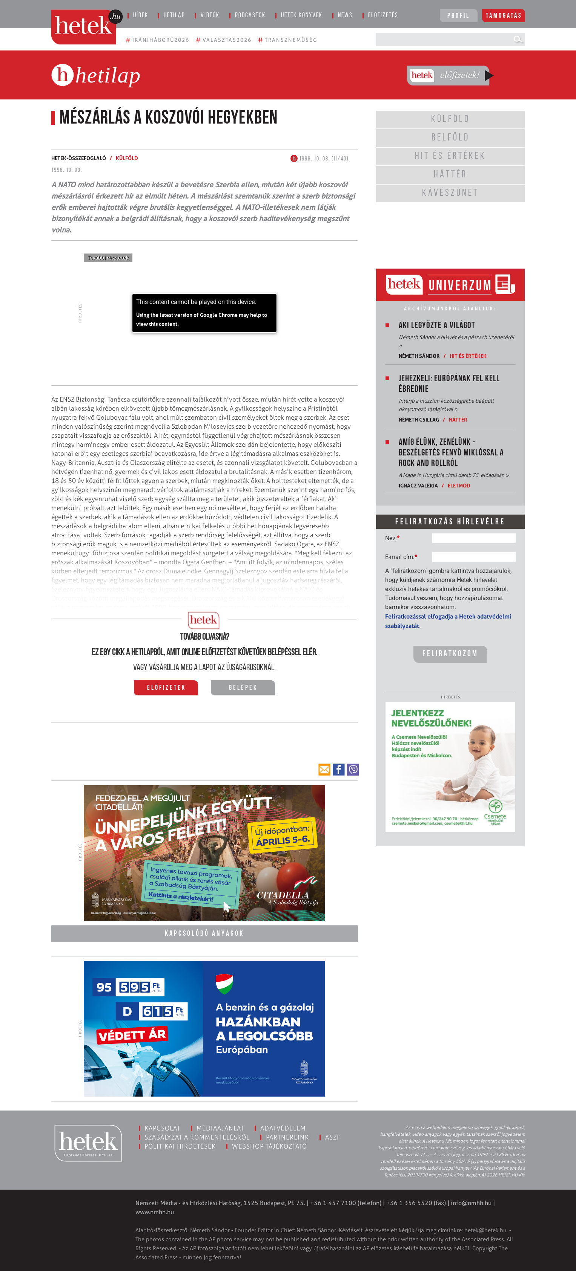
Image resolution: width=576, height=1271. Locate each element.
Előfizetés (383, 15)
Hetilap (174, 15)
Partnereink (287, 1137)
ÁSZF (333, 1137)
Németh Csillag (419, 419)
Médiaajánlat (220, 1128)
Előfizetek (166, 688)
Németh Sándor (419, 356)
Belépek (243, 688)
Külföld (127, 158)
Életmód (459, 485)
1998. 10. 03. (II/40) (319, 159)
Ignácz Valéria (418, 485)
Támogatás (504, 16)
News (345, 15)
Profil (458, 16)
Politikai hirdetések (180, 1146)
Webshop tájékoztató (269, 1146)
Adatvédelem (283, 1128)
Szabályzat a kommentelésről (197, 1137)
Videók (210, 15)
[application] (204, 313)
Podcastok (250, 15)
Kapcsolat (162, 1128)
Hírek (140, 15)
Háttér (458, 419)
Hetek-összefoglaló (78, 158)
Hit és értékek (468, 356)
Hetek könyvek (302, 15)
